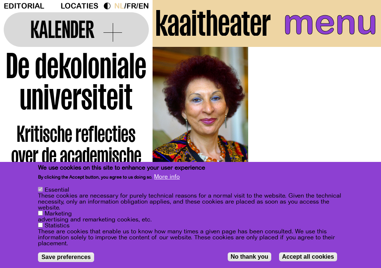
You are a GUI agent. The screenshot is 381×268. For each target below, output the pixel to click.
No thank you (249, 257)
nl (119, 6)
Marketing (58, 214)
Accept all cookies (308, 257)
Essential (57, 190)
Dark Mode (109, 6)
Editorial (24, 6)
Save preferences (66, 257)
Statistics (57, 226)
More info (167, 177)
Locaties (79, 6)
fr (131, 6)
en (143, 6)
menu (330, 22)
